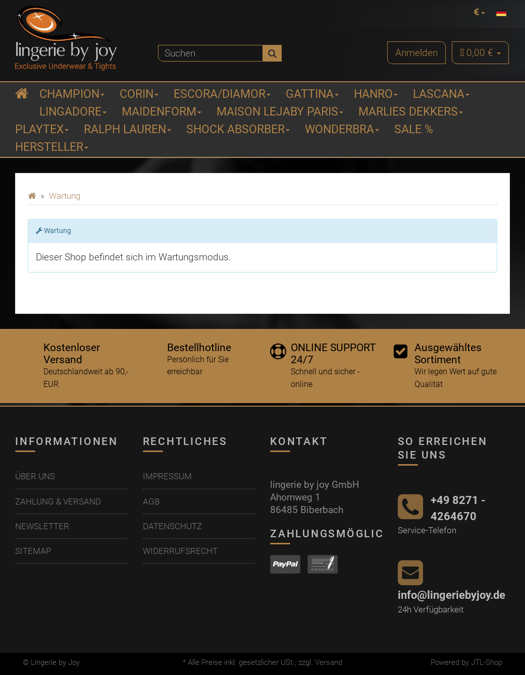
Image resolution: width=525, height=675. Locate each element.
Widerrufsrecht (180, 551)
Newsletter (42, 526)
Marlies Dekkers (410, 112)
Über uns (35, 476)
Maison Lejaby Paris (280, 112)
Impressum (167, 476)
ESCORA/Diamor (222, 94)
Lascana (441, 94)
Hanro (376, 94)
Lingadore (73, 112)
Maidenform (161, 112)
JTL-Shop (486, 662)
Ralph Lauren (127, 129)
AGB (151, 501)
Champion (71, 94)
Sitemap (33, 551)
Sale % (413, 129)
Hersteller (51, 147)
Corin (139, 94)
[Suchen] (210, 53)
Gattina (312, 94)
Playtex (42, 129)
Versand (328, 662)
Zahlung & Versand (58, 501)
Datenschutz (172, 526)
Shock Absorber (238, 129)
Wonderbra (342, 129)
